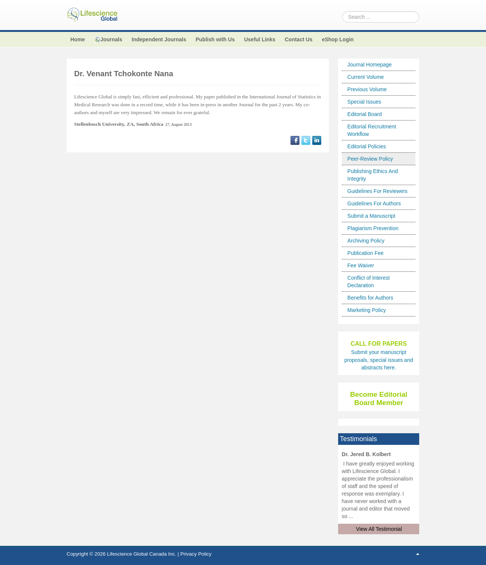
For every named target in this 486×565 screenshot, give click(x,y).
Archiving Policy (366, 241)
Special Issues (364, 102)
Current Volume (366, 77)
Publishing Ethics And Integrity (373, 175)
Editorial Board (365, 114)
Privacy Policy (195, 554)
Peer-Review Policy (370, 159)
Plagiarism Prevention (373, 228)
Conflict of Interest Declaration (369, 281)
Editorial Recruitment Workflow (372, 130)
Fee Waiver (361, 265)
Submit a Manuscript (372, 216)
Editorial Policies (367, 146)
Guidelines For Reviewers (378, 191)
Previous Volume (367, 89)
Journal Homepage (370, 65)
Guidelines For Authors (374, 203)
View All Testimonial (379, 529)
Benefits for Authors (370, 298)
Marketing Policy (367, 310)
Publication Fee (366, 253)
